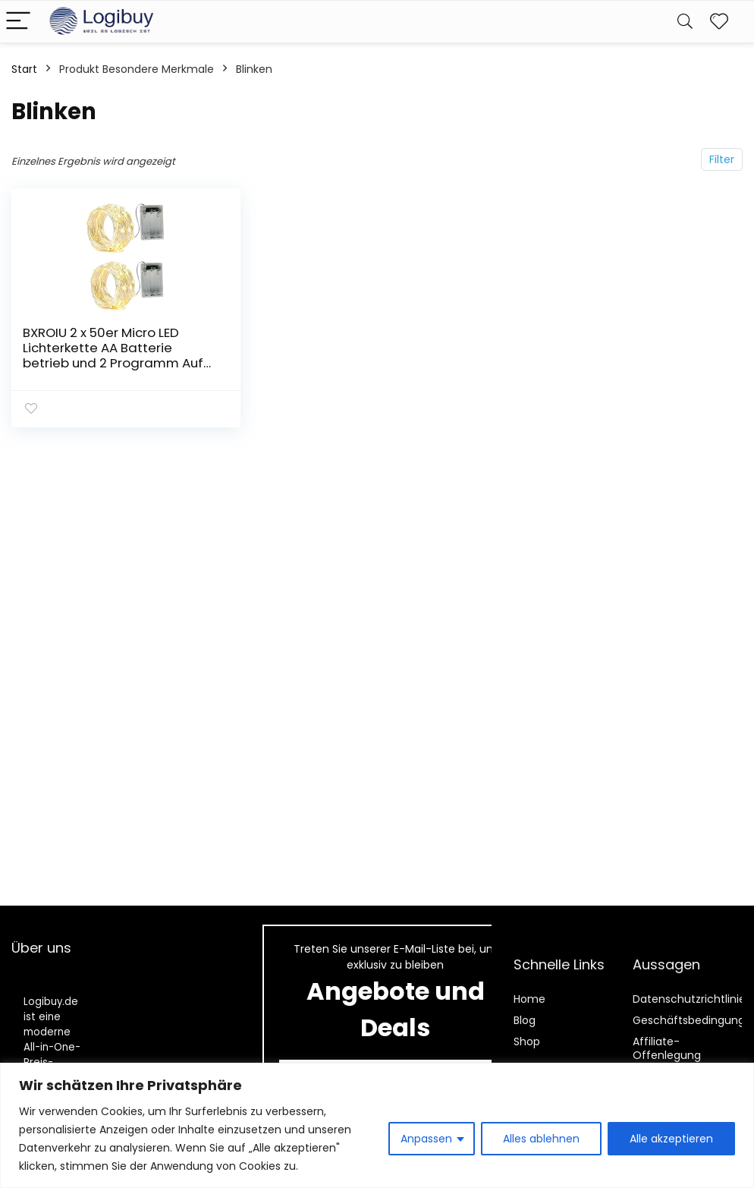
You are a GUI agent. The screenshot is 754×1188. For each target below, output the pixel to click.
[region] (377, 1125)
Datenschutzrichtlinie (689, 999)
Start (24, 69)
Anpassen (426, 1138)
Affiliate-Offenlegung (667, 1048)
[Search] (685, 22)
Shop (527, 1041)
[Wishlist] (719, 21)
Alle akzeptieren (671, 1138)
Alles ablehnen (541, 1138)
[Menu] (18, 22)
